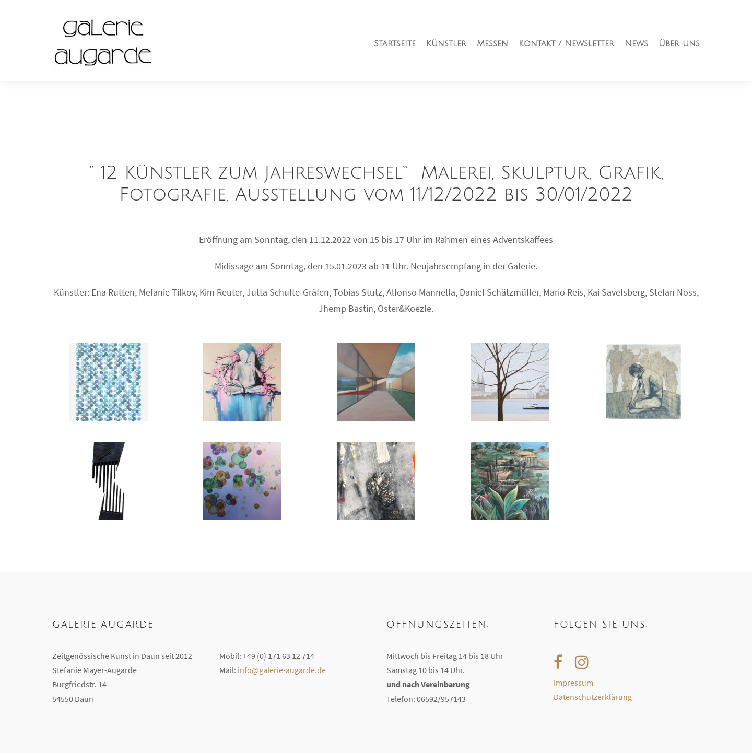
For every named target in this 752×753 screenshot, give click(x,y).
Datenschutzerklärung (593, 696)
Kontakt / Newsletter (566, 44)
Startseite (395, 44)
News (636, 44)
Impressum (573, 682)
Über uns (679, 44)
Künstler (446, 44)
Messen (492, 44)
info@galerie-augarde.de (282, 670)
